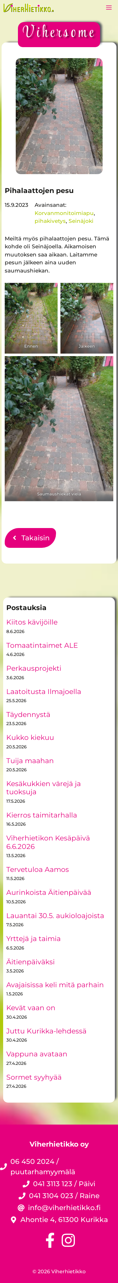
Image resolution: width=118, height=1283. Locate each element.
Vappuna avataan (36, 1054)
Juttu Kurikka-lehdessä (46, 1031)
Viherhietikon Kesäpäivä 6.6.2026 (48, 842)
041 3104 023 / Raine (64, 1196)
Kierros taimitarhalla (41, 815)
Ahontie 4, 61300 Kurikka (64, 1219)
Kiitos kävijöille (32, 622)
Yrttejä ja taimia (33, 938)
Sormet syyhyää (34, 1077)
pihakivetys (50, 221)
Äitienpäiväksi (30, 962)
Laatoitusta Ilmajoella (43, 691)
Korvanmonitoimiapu (64, 213)
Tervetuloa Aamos (37, 869)
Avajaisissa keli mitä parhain (55, 985)
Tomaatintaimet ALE (42, 645)
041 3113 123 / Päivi (64, 1184)
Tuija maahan (30, 761)
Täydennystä (28, 714)
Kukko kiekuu (30, 737)
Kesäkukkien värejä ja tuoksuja (43, 787)
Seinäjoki (81, 221)
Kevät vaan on (30, 1008)
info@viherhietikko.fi (64, 1207)
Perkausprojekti (33, 668)
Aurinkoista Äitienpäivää (48, 892)
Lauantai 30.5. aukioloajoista (55, 915)
